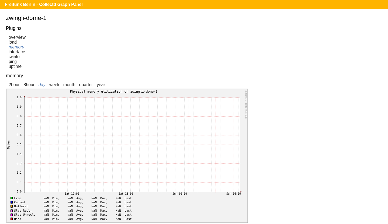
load (13, 42)
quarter (86, 84)
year (101, 84)
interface (17, 52)
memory (16, 47)
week (54, 84)
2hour (14, 84)
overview (17, 37)
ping (13, 61)
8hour (28, 84)
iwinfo (14, 56)
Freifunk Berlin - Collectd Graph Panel (44, 4)
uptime (15, 66)
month (69, 84)
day (42, 84)
